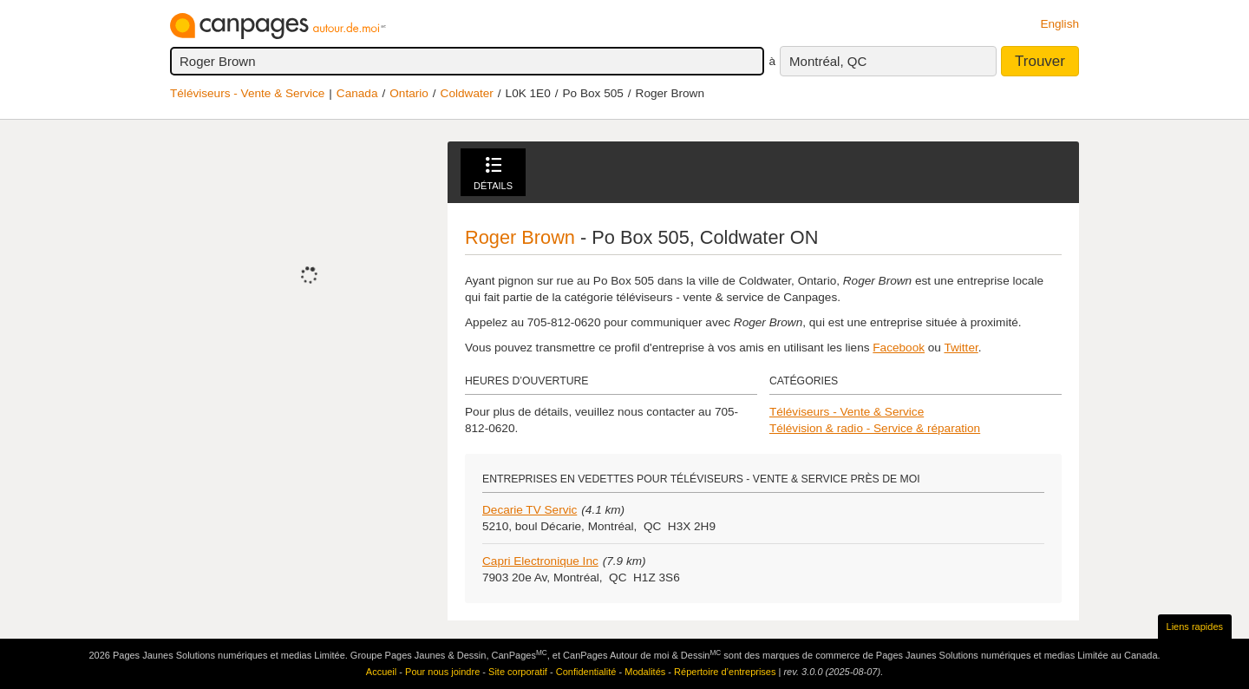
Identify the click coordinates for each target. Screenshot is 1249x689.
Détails (493, 174)
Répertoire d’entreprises (724, 671)
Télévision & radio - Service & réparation (874, 428)
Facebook (899, 347)
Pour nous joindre (442, 671)
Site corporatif (517, 671)
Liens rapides (1195, 626)
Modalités (644, 671)
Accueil (381, 671)
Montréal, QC (827, 61)
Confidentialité (586, 671)
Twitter (961, 347)
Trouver (1040, 61)
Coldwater (467, 93)
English (1059, 23)
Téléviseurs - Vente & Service (247, 93)
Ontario (408, 93)
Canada (357, 93)
